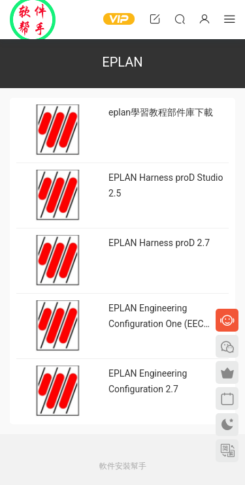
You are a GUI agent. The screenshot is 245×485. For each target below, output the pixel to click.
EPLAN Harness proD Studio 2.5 (165, 185)
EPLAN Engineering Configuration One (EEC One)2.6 (156, 317)
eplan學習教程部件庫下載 (160, 112)
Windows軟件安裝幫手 (33, 19)
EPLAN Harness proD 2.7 (159, 243)
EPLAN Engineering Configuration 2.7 (147, 381)
